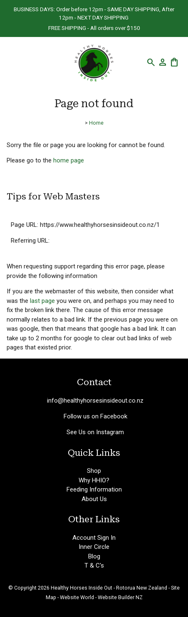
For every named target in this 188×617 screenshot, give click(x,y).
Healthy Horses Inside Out (81, 588)
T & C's (94, 565)
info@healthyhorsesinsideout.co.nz (95, 400)
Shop (94, 470)
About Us (94, 499)
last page (42, 301)
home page (68, 160)
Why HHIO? (94, 480)
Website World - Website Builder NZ (101, 597)
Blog (94, 556)
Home (96, 123)
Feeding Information (94, 489)
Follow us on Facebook (95, 416)
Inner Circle (94, 547)
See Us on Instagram (95, 432)
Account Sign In (94, 537)
